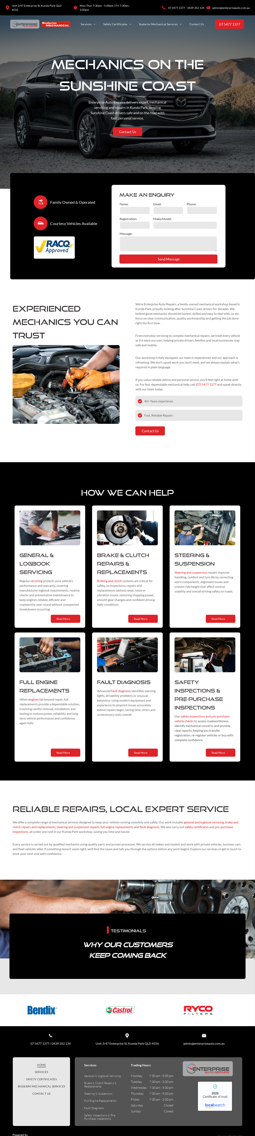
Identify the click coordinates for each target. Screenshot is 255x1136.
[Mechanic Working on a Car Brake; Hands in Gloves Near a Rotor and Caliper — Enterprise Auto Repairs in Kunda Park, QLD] (127, 531)
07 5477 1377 (176, 7)
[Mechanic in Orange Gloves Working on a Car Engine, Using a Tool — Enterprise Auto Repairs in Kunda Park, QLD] (66, 388)
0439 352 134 (195, 7)
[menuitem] (88, 24)
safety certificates (197, 830)
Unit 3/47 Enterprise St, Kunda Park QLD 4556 (127, 1084)
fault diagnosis (121, 694)
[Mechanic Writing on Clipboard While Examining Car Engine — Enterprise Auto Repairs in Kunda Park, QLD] (49, 531)
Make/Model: (162, 219)
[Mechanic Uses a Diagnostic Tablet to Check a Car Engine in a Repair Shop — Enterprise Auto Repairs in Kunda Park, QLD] (127, 658)
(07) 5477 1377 (206, 388)
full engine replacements (117, 830)
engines (33, 703)
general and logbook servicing (204, 826)
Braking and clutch (109, 584)
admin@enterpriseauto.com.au (231, 7)
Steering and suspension (191, 576)
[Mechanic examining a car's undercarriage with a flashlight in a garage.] (205, 658)
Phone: (191, 204)
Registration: (128, 219)
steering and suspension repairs (78, 830)
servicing (36, 584)
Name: (124, 204)
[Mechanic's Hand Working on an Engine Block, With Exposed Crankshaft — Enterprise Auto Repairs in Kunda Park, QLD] (49, 658)
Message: (126, 233)
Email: (157, 204)
